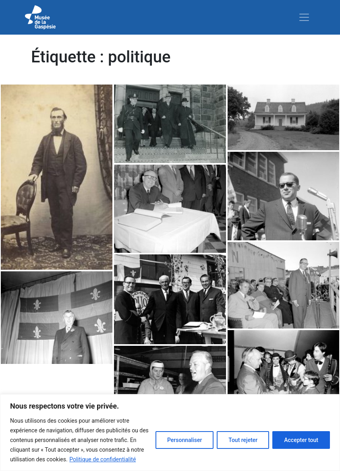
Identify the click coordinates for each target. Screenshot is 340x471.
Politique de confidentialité (102, 459)
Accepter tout (301, 440)
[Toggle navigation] (304, 17)
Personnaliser (184, 440)
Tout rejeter (242, 440)
